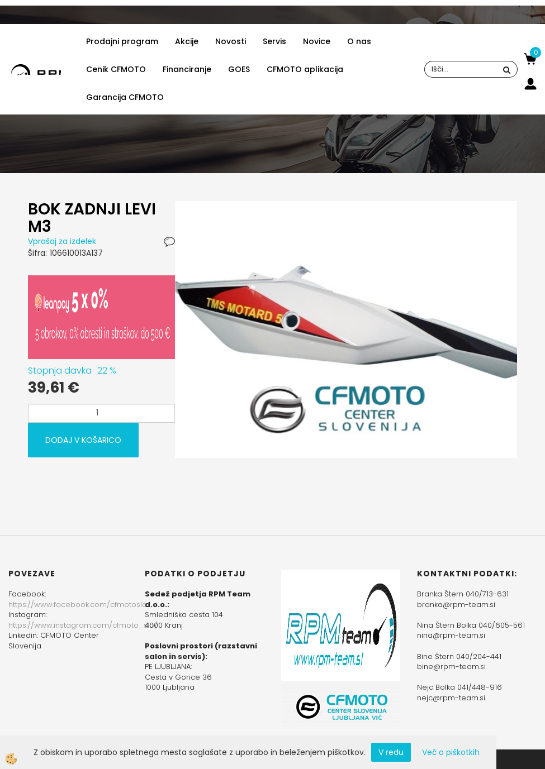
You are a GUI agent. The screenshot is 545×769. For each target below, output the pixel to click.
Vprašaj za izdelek (62, 241)
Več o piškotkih (451, 752)
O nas (359, 41)
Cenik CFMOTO (116, 69)
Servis (274, 41)
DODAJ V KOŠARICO (83, 440)
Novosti (230, 41)
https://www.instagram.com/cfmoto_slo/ (83, 625)
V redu (391, 752)
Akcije (186, 41)
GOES (239, 69)
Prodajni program (122, 41)
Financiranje (187, 69)
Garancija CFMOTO (125, 97)
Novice (316, 41)
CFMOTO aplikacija (305, 69)
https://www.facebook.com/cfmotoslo (77, 604)
